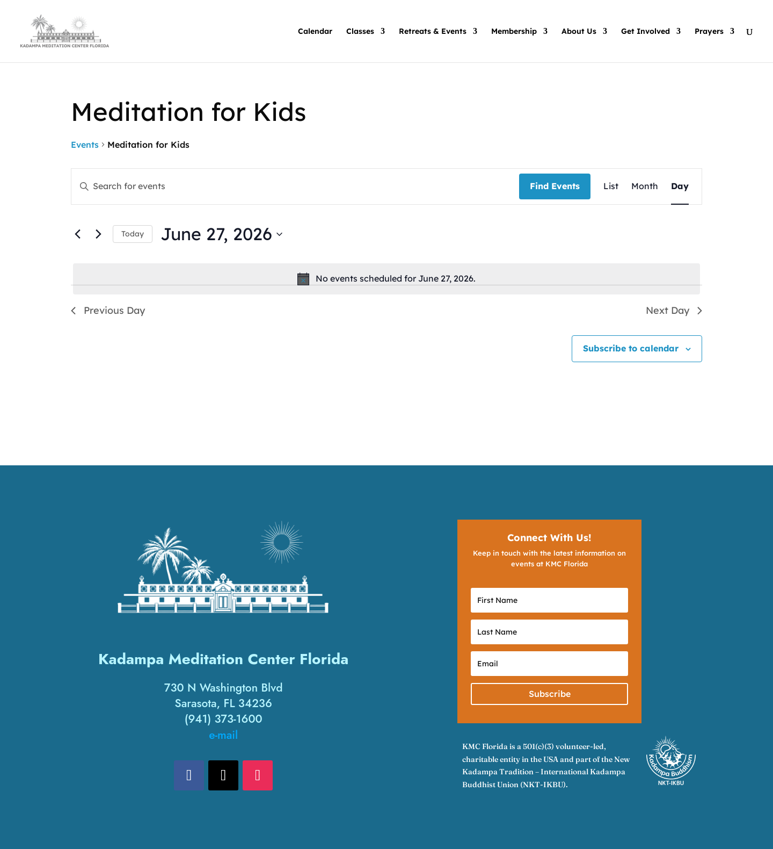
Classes (360, 31)
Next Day (674, 310)
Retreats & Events (432, 31)
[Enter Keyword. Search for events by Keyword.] (295, 186)
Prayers (709, 31)
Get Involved (645, 31)
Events (85, 144)
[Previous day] (77, 234)
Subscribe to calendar (631, 348)
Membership (514, 31)
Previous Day (108, 310)
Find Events (555, 186)
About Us (578, 31)
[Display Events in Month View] (644, 186)
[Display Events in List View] (610, 186)
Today (132, 234)
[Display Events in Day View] (680, 186)
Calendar (315, 31)
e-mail (223, 735)
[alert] (386, 278)
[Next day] (98, 234)
